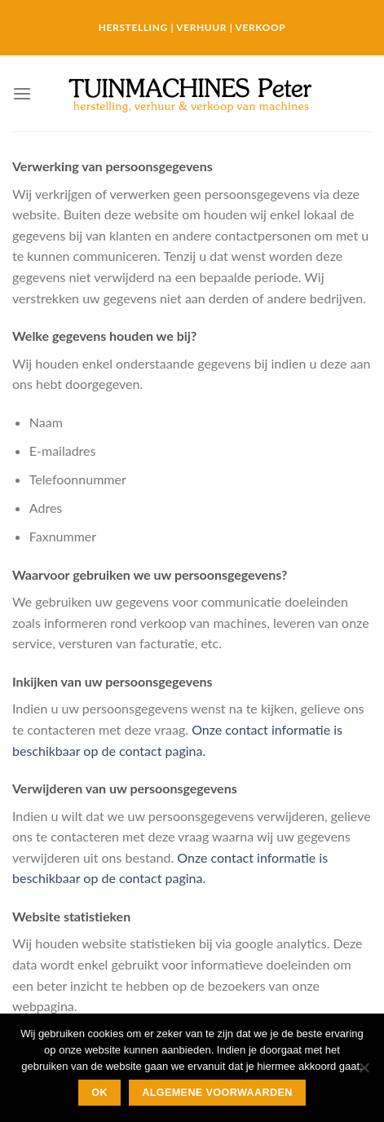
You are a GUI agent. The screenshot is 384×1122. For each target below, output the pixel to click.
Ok (99, 1092)
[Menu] (22, 93)
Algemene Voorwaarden (217, 1092)
